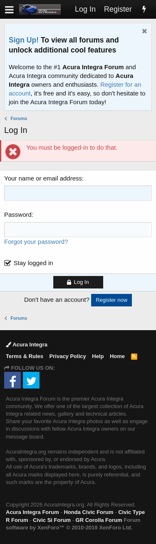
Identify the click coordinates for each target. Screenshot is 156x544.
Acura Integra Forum (32, 512)
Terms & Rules (24, 356)
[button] (9, 9)
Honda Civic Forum (88, 512)
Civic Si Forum (52, 520)
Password (18, 214)
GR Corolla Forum (99, 520)
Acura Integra (26, 344)
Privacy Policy (68, 356)
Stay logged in (33, 262)
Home (117, 356)
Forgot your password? (36, 241)
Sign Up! (24, 40)
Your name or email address (43, 178)
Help (98, 356)
